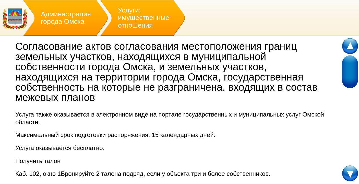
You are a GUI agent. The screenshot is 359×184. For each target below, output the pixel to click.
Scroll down (350, 173)
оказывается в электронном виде (101, 114)
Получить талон (38, 160)
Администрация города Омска (66, 17)
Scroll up (350, 46)
